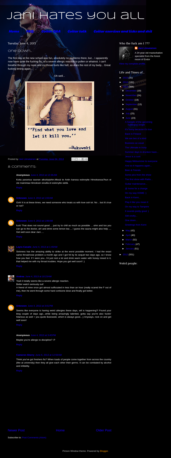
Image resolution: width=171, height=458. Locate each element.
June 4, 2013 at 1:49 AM (44, 247)
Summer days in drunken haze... (142, 152)
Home (14, 31)
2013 (126, 86)
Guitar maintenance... (136, 184)
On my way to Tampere (137, 206)
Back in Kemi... (133, 197)
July (128, 113)
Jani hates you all (75, 16)
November (131, 95)
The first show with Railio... (139, 179)
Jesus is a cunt (132, 156)
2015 (126, 77)
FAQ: (30, 31)
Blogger (104, 451)
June (128, 118)
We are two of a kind (135, 138)
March (129, 239)
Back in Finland (133, 134)
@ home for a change (136, 188)
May (128, 230)
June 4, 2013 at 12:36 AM (44, 175)
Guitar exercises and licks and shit (122, 31)
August (130, 109)
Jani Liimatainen (147, 48)
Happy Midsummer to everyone (141, 161)
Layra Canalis (23, 247)
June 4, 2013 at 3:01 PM (40, 306)
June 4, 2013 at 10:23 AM (38, 276)
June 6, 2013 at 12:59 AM (48, 355)
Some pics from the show (138, 175)
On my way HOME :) (135, 193)
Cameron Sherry (25, 355)
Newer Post (16, 430)
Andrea (20, 276)
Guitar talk (76, 31)
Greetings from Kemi (135, 224)
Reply (19, 187)
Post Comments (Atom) (34, 437)
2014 (126, 82)
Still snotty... (131, 215)
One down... (131, 220)
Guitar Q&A (50, 31)
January (130, 248)
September (132, 104)
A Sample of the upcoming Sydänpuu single (138, 123)
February (131, 244)
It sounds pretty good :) (137, 211)
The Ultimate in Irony (136, 147)
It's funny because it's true (138, 129)
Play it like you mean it (136, 202)
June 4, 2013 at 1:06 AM (40, 220)
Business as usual (134, 143)
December (131, 90)
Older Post (103, 430)
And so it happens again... (138, 165)
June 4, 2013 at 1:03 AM (40, 198)
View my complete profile (132, 63)
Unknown (21, 198)
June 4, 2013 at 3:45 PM (43, 335)
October (130, 100)
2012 (126, 254)
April (128, 235)
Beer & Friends (133, 170)
